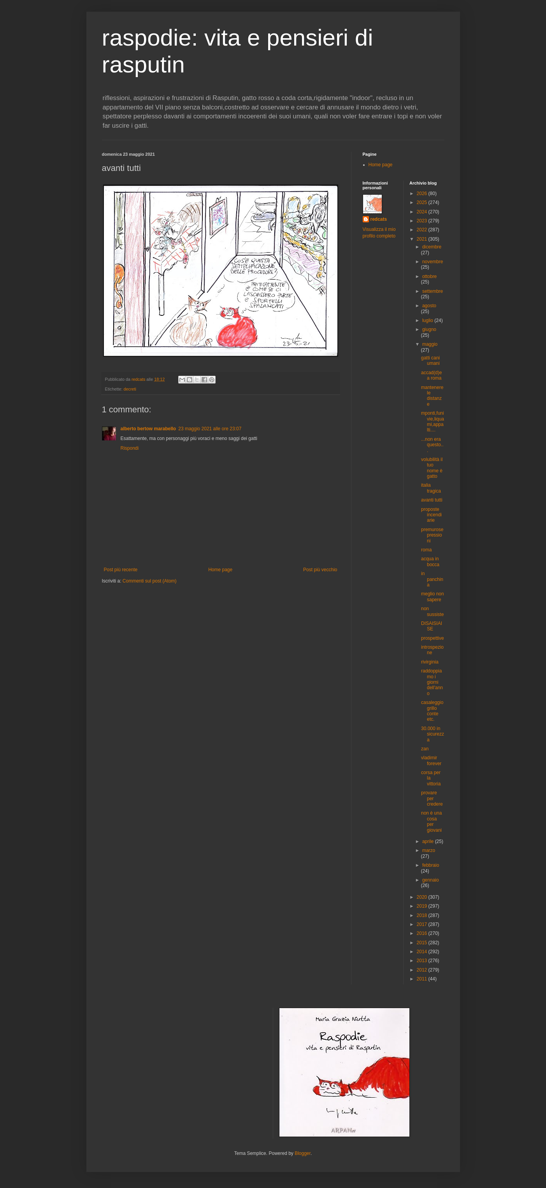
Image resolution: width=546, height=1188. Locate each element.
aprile (428, 841)
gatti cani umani (430, 360)
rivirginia (430, 662)
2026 (422, 193)
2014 (422, 951)
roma (426, 550)
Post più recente (121, 569)
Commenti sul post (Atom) (150, 581)
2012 (422, 970)
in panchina (432, 579)
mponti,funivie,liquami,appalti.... (432, 421)
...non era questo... (432, 444)
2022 (422, 229)
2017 (422, 924)
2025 (422, 202)
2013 (422, 960)
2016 (422, 933)
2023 (422, 221)
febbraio (430, 865)
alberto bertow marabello (148, 428)
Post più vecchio (320, 569)
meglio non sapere (432, 596)
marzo (428, 850)
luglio (428, 320)
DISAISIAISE (431, 626)
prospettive (432, 638)
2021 (422, 239)
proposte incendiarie (431, 515)
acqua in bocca (430, 561)
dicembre (431, 247)
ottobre (429, 276)
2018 (422, 915)
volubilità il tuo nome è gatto (431, 468)
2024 (422, 212)
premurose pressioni (432, 535)
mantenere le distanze (432, 396)
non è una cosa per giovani (431, 821)
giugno (429, 329)
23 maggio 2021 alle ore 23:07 (209, 428)
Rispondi (130, 448)
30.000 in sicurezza (432, 734)
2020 (422, 897)
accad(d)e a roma (431, 375)
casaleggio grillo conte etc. (432, 711)
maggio (429, 344)
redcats (378, 219)
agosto (429, 305)
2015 (422, 942)
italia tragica (431, 487)
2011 (422, 979)
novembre (432, 261)
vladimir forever (431, 760)
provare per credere (432, 798)
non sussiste (432, 611)
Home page (220, 569)
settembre (432, 291)
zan (424, 749)
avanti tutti (431, 500)
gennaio (430, 880)
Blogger (303, 1153)
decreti (130, 389)
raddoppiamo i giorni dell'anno (432, 682)
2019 (422, 906)
